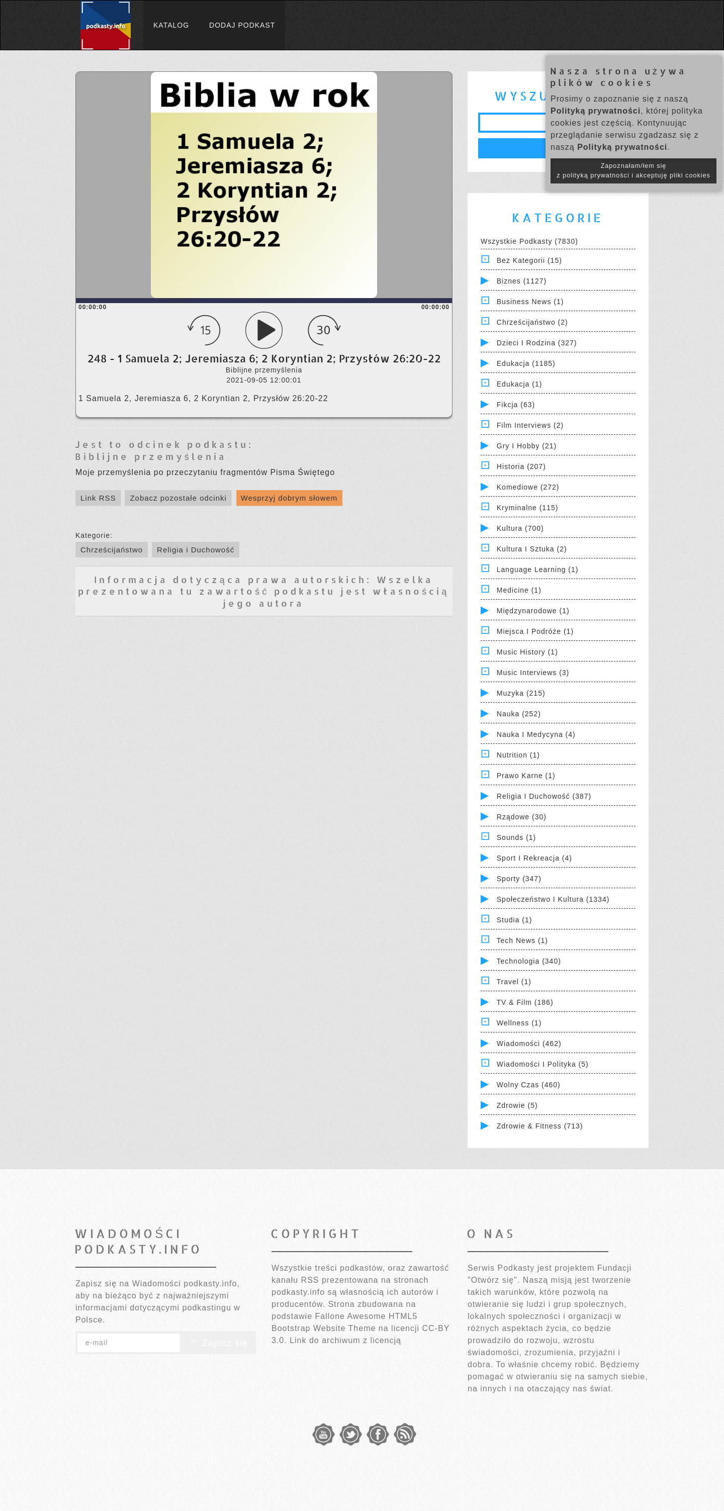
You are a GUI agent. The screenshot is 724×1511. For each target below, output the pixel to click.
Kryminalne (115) (528, 508)
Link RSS (98, 498)
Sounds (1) (516, 837)
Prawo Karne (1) (526, 776)
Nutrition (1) (518, 755)
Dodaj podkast (242, 25)
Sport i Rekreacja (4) (534, 858)
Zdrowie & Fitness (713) (540, 1126)
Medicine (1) (519, 590)
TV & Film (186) (525, 1002)
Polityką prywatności (596, 111)
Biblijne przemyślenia (151, 456)
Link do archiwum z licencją (345, 1340)
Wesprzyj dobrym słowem (289, 498)
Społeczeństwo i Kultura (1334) (553, 899)
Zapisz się (218, 1343)
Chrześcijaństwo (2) (532, 322)
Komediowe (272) (528, 487)
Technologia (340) (529, 961)
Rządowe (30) (522, 817)
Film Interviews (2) (530, 425)
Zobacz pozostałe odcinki (178, 498)
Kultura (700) (520, 528)
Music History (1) (527, 652)
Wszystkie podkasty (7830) (529, 241)
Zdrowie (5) (517, 1105)
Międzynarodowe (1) (533, 611)
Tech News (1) (522, 940)
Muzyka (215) (521, 693)
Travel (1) (514, 982)
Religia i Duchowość (195, 549)
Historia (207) (521, 466)
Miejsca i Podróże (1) (535, 631)
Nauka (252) (519, 714)
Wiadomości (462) (529, 1044)
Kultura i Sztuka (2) (532, 549)
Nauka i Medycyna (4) (536, 734)
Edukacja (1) (519, 384)
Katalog (171, 25)
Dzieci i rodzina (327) (537, 343)
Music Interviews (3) (533, 673)
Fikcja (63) (516, 405)
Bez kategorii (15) (529, 260)
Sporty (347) (519, 879)
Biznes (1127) (522, 281)
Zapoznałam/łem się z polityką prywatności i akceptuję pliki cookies (633, 170)
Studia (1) (514, 920)
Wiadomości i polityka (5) (543, 1064)
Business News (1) (530, 302)
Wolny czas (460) (529, 1085)
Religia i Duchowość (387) (544, 796)
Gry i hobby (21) (527, 446)
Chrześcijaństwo (111, 549)
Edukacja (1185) (526, 363)
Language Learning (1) (538, 569)
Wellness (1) (519, 1023)
